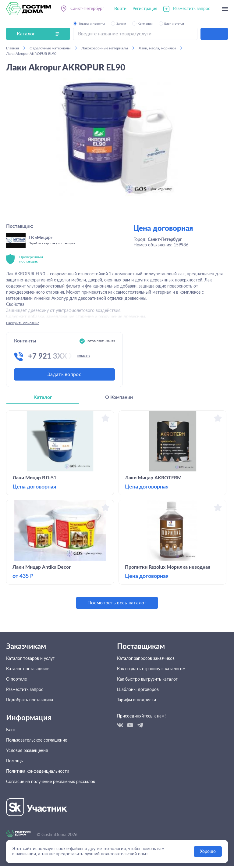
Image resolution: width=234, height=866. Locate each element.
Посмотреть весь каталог (117, 602)
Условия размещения (27, 751)
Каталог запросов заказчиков (146, 659)
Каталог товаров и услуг (30, 659)
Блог (11, 730)
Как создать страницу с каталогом (151, 669)
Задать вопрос (64, 374)
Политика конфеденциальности (37, 771)
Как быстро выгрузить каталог (147, 679)
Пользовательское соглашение (36, 740)
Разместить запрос (191, 9)
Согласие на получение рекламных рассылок (50, 782)
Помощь (14, 761)
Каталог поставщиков (27, 669)
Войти (120, 9)
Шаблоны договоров (138, 690)
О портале (16, 679)
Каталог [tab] (43, 397)
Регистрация (145, 9)
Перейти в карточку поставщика (52, 243)
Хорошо (208, 852)
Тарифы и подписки (136, 700)
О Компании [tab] (119, 397)
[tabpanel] (117, 509)
